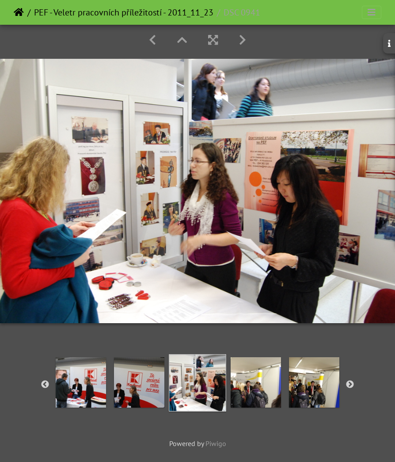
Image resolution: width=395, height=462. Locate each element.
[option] (81, 382)
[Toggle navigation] (371, 12)
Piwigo (215, 443)
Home (19, 12)
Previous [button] (45, 384)
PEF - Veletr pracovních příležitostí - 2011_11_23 (123, 12)
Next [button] (350, 384)
